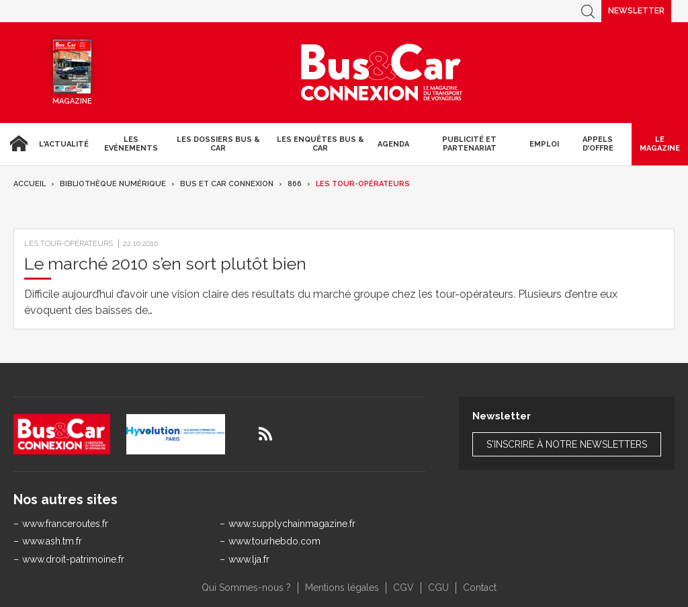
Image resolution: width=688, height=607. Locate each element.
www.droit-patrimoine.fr (73, 559)
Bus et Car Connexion (226, 183)
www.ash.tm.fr (52, 541)
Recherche (588, 11)
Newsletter (636, 10)
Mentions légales (342, 587)
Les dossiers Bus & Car (218, 144)
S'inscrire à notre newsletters (566, 444)
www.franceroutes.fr (65, 523)
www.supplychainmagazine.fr (291, 523)
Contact (480, 587)
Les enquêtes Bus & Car (320, 144)
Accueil (17, 144)
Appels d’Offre (598, 144)
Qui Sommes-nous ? (246, 587)
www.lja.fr (248, 559)
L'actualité (64, 144)
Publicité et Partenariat (469, 144)
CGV (403, 587)
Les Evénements (131, 144)
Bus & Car (381, 73)
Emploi (544, 144)
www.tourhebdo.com (274, 541)
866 (295, 183)
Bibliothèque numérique (113, 183)
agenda (393, 144)
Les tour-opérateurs (363, 183)
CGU (438, 587)
